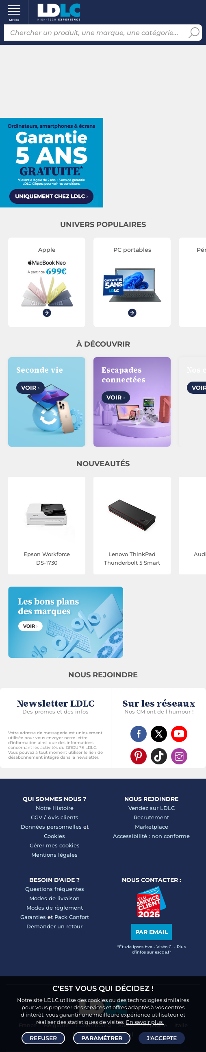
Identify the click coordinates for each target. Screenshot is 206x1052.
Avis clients (63, 817)
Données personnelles (51, 826)
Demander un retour (54, 926)
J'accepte (162, 1038)
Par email (151, 932)
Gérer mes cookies (55, 845)
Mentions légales (54, 854)
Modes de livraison (54, 898)
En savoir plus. (145, 1022)
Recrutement (151, 817)
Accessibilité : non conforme (151, 836)
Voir (30, 387)
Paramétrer (101, 1038)
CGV (36, 817)
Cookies (54, 836)
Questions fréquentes (54, 889)
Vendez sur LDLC (151, 808)
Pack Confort (71, 917)
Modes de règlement (54, 907)
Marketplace (151, 826)
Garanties (33, 917)
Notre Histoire (55, 808)
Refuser (43, 1038)
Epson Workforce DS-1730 (47, 558)
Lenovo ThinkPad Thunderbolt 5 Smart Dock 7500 (132, 558)
